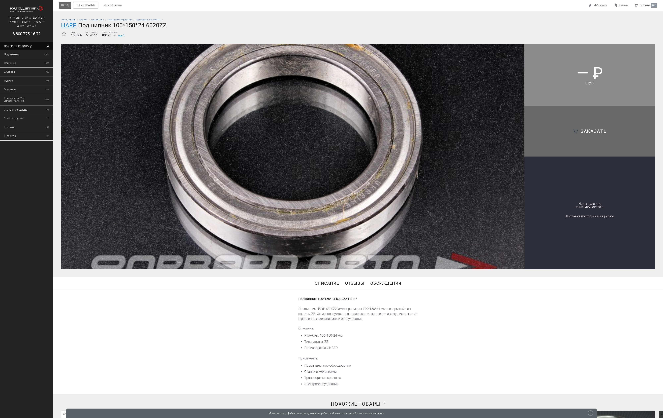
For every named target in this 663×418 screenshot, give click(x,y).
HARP (69, 25)
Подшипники (97, 19)
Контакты (14, 18)
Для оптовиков (26, 26)
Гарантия (14, 22)
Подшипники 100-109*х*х (148, 19)
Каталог (83, 19)
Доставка (39, 18)
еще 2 (118, 35)
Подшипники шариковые (120, 19)
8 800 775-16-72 (27, 34)
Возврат (27, 22)
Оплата (26, 18)
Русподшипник (68, 19)
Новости (39, 22)
